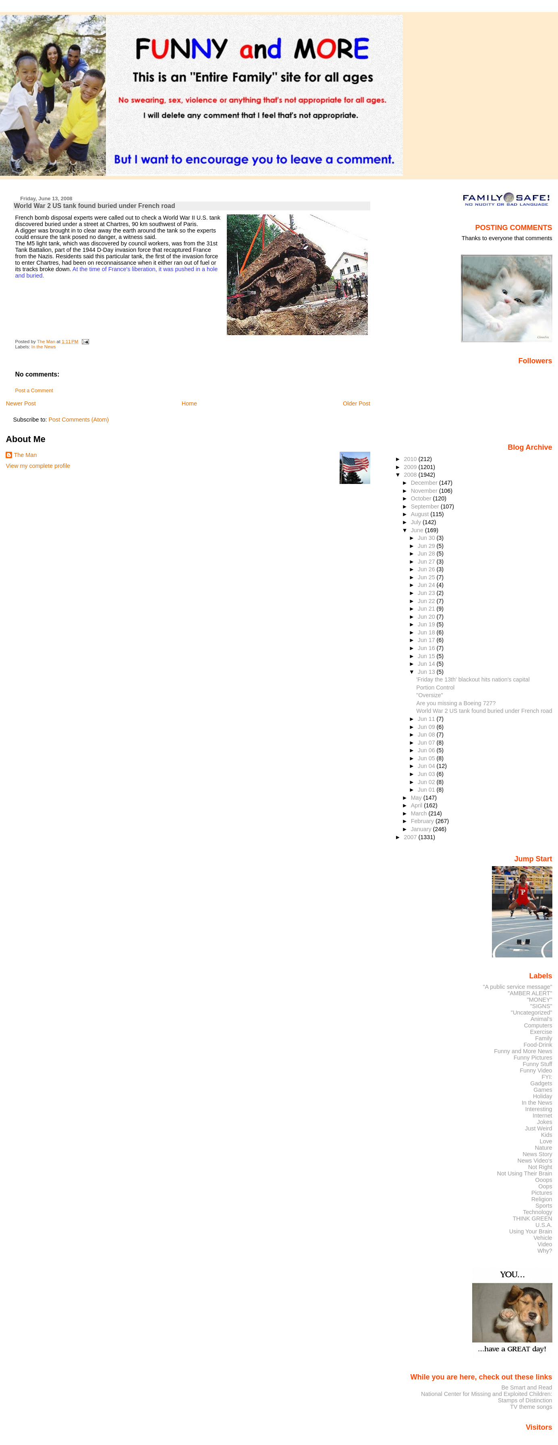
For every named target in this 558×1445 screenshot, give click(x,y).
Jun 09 (427, 727)
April (417, 805)
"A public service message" (517, 987)
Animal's (541, 1019)
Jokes (544, 1122)
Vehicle (542, 1238)
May (417, 798)
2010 (411, 459)
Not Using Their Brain (524, 1173)
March (420, 813)
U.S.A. (543, 1225)
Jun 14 (427, 664)
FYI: (546, 1077)
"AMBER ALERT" (530, 993)
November (425, 491)
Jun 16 (427, 648)
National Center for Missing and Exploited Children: (486, 1394)
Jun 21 (427, 608)
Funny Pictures (533, 1057)
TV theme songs (531, 1407)
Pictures (541, 1193)
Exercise (541, 1032)
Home (189, 403)
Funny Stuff (537, 1064)
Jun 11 (427, 719)
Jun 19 (427, 624)
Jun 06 (427, 750)
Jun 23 (427, 593)
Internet (542, 1115)
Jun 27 (427, 561)
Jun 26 (427, 569)
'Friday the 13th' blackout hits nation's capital (472, 679)
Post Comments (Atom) (78, 419)
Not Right (540, 1167)
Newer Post (20, 403)
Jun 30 (427, 538)
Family (543, 1038)
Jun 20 (427, 616)
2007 (411, 837)
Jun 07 (427, 742)
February (423, 821)
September (426, 506)
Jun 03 (427, 774)
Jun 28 (427, 553)
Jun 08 (427, 734)
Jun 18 (427, 632)
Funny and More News (523, 1051)
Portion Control (435, 687)
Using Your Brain (530, 1231)
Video (544, 1244)
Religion (541, 1199)
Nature (543, 1147)
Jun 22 (427, 601)
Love (545, 1141)
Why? (544, 1250)
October (422, 498)
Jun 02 (427, 782)
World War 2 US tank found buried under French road (484, 711)
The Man (25, 455)
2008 (411, 474)
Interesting (538, 1109)
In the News (43, 346)
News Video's (534, 1160)
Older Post (356, 403)
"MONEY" (539, 999)
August (421, 514)
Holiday (542, 1096)
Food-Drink (538, 1045)
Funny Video (536, 1070)
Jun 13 (427, 672)
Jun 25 (427, 577)
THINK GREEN (532, 1218)
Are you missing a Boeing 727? (456, 703)
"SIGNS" (541, 1006)
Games (542, 1090)
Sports (543, 1205)
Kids (546, 1135)
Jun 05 (427, 758)
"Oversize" (429, 695)
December (425, 483)
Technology (537, 1212)
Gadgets (541, 1083)
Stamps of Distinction (525, 1400)
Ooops (543, 1180)
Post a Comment (34, 390)
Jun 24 (427, 585)
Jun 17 (427, 640)
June (418, 530)
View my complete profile (38, 466)
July (417, 522)
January (422, 829)
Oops (545, 1186)
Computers (538, 1025)
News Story (537, 1154)
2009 (411, 467)
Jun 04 (427, 766)
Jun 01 (427, 789)
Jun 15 (427, 656)
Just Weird (538, 1128)
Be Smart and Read (526, 1387)
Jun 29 (427, 546)
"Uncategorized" (531, 1012)
